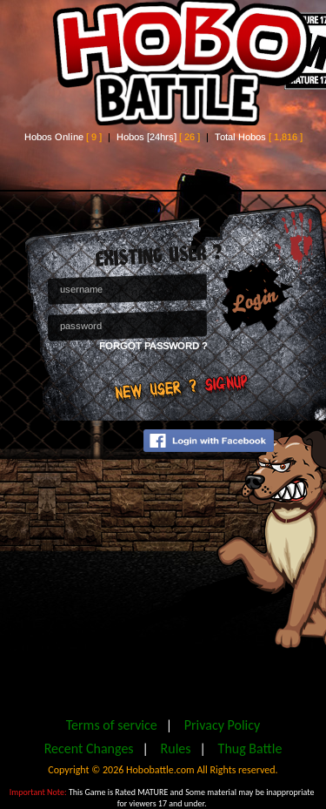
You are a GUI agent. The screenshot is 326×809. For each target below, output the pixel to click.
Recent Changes (89, 748)
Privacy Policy (222, 725)
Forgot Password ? (153, 345)
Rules (176, 748)
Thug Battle (250, 748)
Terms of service (111, 725)
